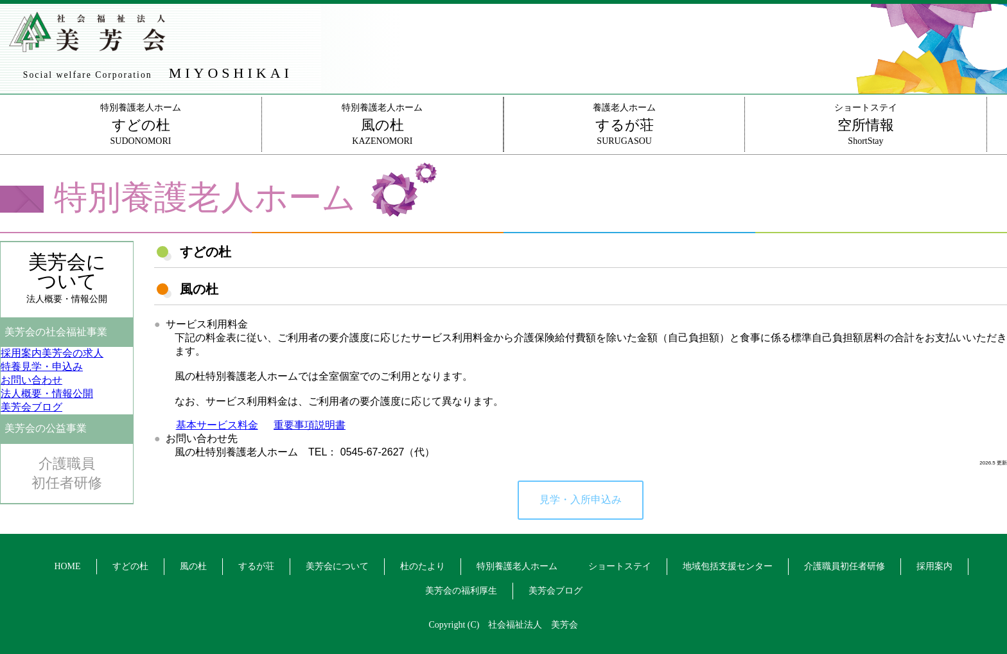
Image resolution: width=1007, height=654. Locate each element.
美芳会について (337, 566)
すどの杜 (130, 566)
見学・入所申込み (580, 499)
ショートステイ (619, 566)
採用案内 (934, 566)
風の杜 (193, 566)
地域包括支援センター (728, 566)
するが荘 (256, 566)
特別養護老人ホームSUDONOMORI (140, 124)
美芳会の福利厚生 (461, 591)
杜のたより (422, 566)
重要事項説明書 (310, 425)
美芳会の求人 (52, 353)
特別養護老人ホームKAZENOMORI (382, 124)
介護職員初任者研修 (66, 473)
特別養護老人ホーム (517, 566)
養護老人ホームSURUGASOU (624, 124)
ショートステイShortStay (865, 124)
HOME (67, 566)
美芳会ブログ (555, 591)
